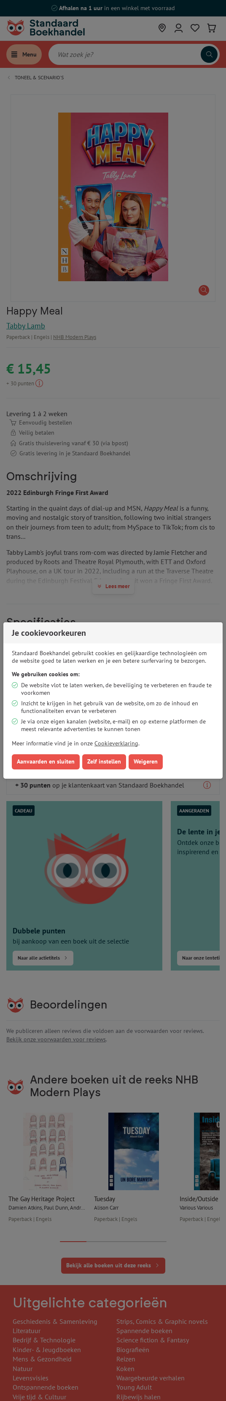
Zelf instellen (104, 761)
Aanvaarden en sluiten (46, 761)
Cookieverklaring (116, 743)
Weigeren (146, 761)
